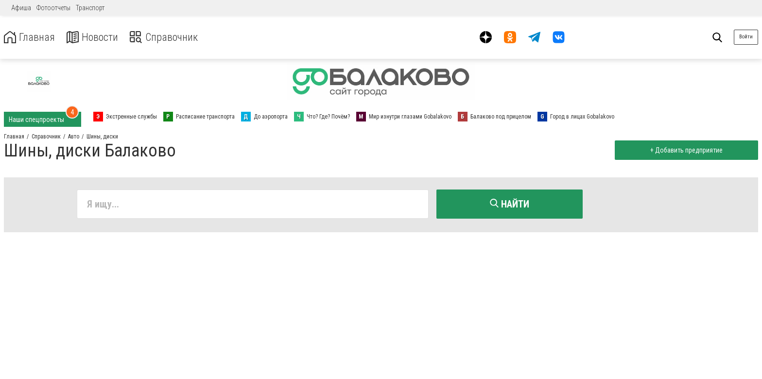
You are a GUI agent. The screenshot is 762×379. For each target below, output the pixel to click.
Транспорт (90, 8)
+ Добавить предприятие (685, 150)
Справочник (172, 37)
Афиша (21, 8)
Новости (96, 37)
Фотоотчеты (53, 8)
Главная (30, 37)
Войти (746, 37)
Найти (509, 204)
